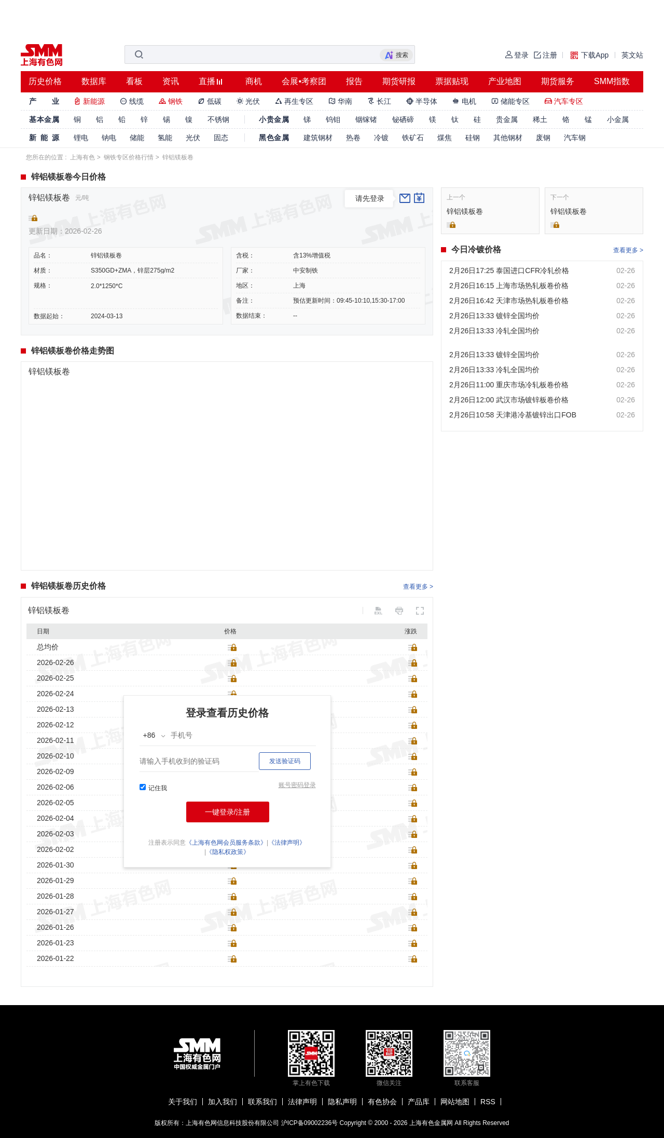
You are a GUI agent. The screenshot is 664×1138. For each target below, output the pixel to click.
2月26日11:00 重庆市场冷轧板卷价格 (509, 385)
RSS (487, 1101)
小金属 (618, 119)
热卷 (353, 137)
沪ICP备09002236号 (309, 1123)
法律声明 (302, 1101)
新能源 (89, 101)
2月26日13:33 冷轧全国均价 (494, 331)
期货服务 (557, 81)
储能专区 (510, 101)
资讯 (170, 81)
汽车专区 (564, 101)
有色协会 (382, 1101)
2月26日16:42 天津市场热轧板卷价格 (509, 300)
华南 (340, 101)
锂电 (81, 137)
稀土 (540, 119)
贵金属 (507, 119)
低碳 (210, 101)
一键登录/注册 (228, 812)
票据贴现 (451, 81)
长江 (379, 101)
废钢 (543, 137)
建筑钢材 (318, 137)
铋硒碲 (403, 119)
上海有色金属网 (431, 1123)
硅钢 (472, 137)
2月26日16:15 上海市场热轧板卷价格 (509, 285)
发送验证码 (284, 761)
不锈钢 (218, 119)
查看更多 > (418, 586)
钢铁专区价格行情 (129, 157)
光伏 (248, 101)
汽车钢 (575, 137)
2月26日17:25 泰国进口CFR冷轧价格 (509, 270)
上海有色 (82, 157)
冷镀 (381, 137)
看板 (134, 81)
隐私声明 (342, 1101)
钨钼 (333, 119)
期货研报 (399, 81)
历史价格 (45, 81)
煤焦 (444, 137)
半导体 (421, 101)
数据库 (93, 81)
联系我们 (262, 1101)
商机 (253, 81)
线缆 (132, 101)
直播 (207, 81)
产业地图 (504, 81)
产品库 (419, 1101)
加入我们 (222, 1101)
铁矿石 (413, 137)
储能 (137, 137)
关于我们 (182, 1101)
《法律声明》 (287, 842)
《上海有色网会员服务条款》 (226, 842)
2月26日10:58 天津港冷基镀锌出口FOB (512, 415)
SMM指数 (612, 81)
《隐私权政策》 (228, 852)
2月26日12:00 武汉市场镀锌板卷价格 (509, 400)
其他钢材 (507, 137)
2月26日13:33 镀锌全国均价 (494, 315)
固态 (221, 137)
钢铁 (171, 101)
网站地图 (454, 1101)
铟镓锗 (366, 119)
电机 (464, 101)
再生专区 (294, 101)
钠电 (109, 137)
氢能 (165, 137)
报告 (354, 81)
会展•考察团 (304, 81)
